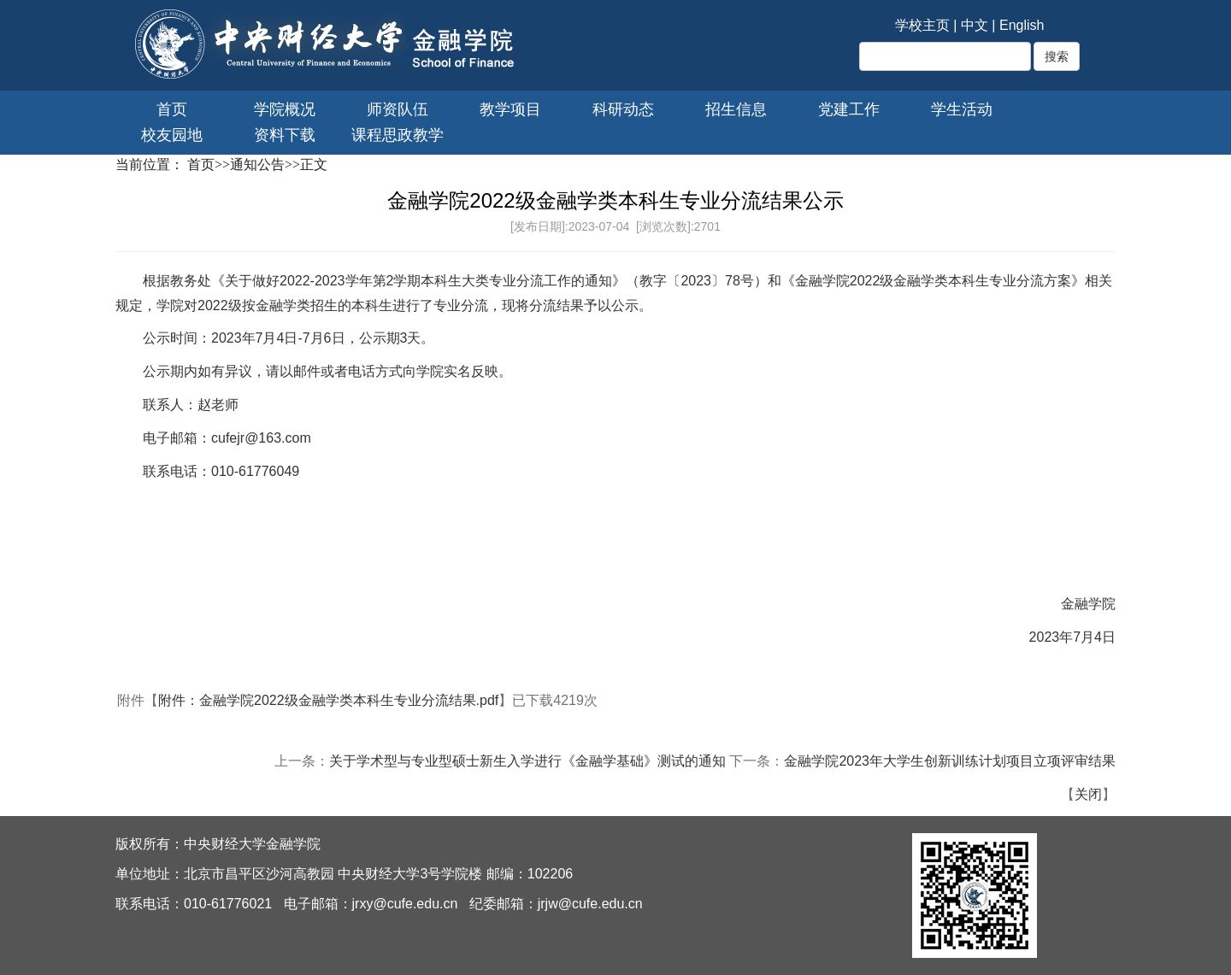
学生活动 (961, 109)
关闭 (1088, 794)
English (1021, 25)
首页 (171, 109)
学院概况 (284, 109)
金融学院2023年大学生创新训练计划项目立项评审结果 (950, 761)
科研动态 (623, 109)
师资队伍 (397, 109)
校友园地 (172, 135)
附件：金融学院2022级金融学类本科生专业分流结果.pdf (328, 700)
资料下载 (284, 135)
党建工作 (849, 109)
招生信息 (736, 109)
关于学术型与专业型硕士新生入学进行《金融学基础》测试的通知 (527, 761)
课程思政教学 (397, 135)
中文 (974, 25)
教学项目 (510, 109)
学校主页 (922, 25)
